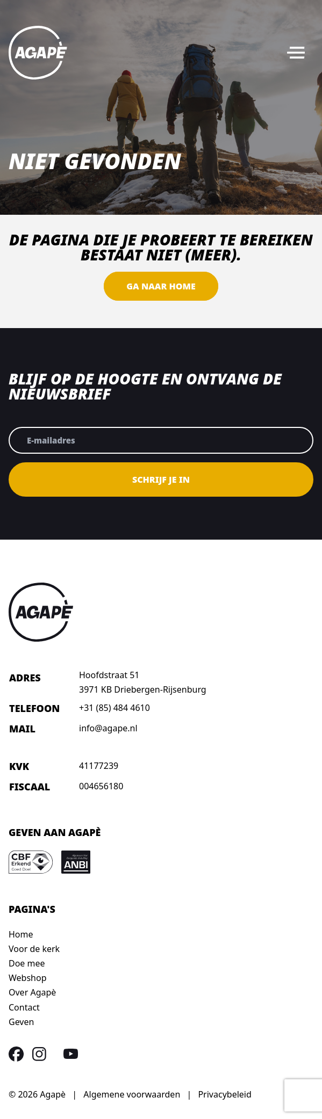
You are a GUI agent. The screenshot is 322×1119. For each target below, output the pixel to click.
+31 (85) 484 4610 (114, 708)
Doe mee (27, 963)
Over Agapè (32, 992)
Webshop (28, 978)
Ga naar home (160, 286)
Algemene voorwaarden (131, 1094)
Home (21, 934)
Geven (21, 1022)
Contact (24, 1007)
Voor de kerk (34, 949)
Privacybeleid (224, 1094)
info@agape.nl (108, 728)
